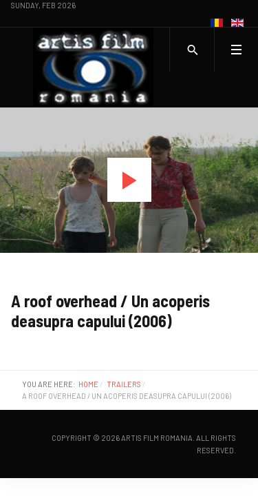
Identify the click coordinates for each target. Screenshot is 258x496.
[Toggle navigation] (236, 50)
